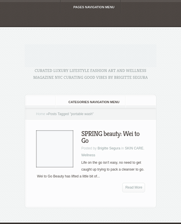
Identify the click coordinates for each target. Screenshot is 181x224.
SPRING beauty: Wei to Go (110, 137)
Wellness (88, 155)
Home (40, 114)
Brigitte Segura (109, 148)
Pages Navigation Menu (90, 7)
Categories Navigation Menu (90, 102)
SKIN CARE (134, 148)
